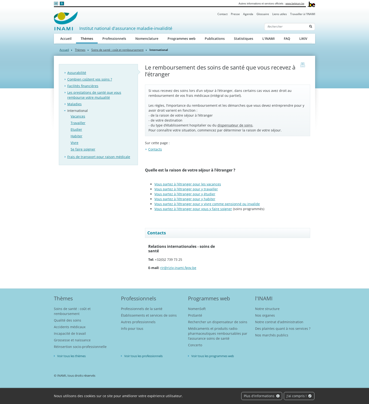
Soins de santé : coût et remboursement (117, 50)
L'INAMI (268, 38)
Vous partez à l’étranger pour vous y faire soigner (193, 209)
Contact (222, 14)
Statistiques (243, 38)
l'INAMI (264, 298)
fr (62, 3)
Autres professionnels (138, 322)
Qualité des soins (67, 320)
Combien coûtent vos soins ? (89, 79)
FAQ (287, 38)
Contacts (155, 149)
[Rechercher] (285, 26)
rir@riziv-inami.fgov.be (178, 267)
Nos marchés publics (271, 335)
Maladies (74, 104)
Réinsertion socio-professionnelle (80, 346)
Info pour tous (132, 328)
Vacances (78, 116)
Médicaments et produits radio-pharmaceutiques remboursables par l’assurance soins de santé (217, 333)
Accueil (66, 38)
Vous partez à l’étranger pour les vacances (187, 184)
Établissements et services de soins (149, 315)
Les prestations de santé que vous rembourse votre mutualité (94, 95)
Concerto (195, 345)
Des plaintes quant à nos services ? (282, 328)
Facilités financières (82, 86)
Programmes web (182, 38)
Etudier (76, 129)
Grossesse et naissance (72, 340)
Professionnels (114, 38)
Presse (235, 14)
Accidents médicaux (69, 327)
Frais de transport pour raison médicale (98, 157)
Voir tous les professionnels (143, 356)
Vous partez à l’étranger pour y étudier (184, 194)
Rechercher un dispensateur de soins (217, 322)
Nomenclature (146, 38)
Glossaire (263, 14)
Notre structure (267, 308)
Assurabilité (76, 72)
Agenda (248, 14)
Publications (215, 38)
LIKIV (303, 38)
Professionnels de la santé (141, 308)
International (77, 110)
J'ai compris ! (299, 396)
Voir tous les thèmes (71, 356)
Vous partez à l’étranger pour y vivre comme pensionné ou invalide (207, 204)
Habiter (76, 136)
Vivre (74, 142)
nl (56, 3)
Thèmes (89, 38)
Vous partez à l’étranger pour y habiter (184, 199)
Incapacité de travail (70, 333)
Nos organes (265, 315)
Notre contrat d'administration (279, 322)
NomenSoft (197, 308)
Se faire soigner (83, 149)
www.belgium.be (294, 3)
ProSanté (195, 315)
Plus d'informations (262, 396)
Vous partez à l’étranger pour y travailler (186, 189)
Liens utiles (279, 14)
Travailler (78, 123)
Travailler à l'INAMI (302, 14)
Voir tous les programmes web (212, 356)
